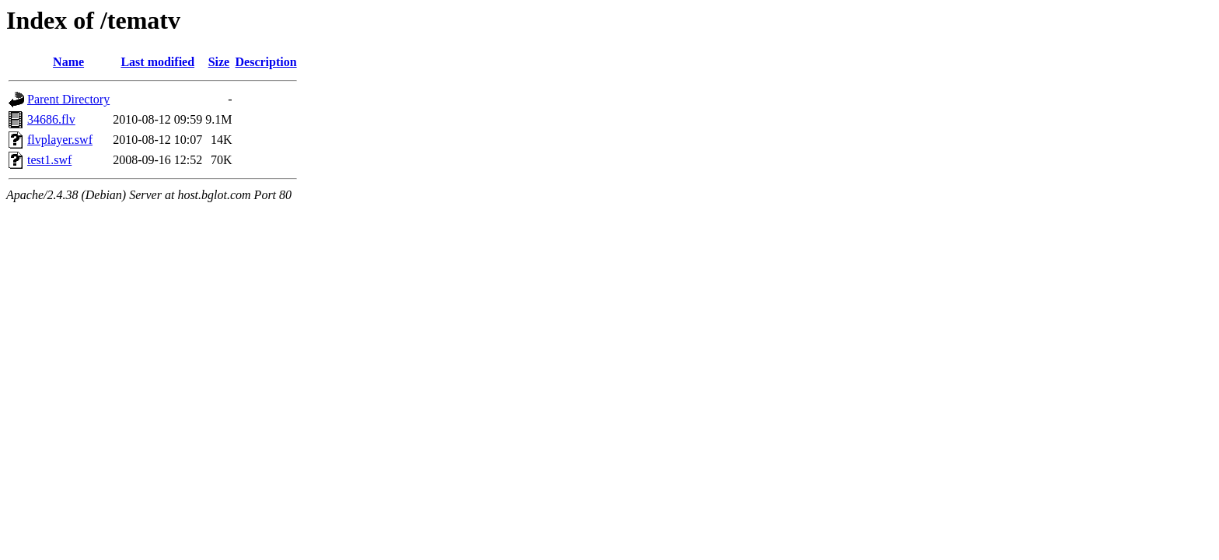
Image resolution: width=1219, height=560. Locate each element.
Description (266, 61)
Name (68, 61)
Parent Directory (68, 99)
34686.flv (51, 119)
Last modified (157, 61)
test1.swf (49, 159)
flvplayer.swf (60, 139)
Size (219, 61)
